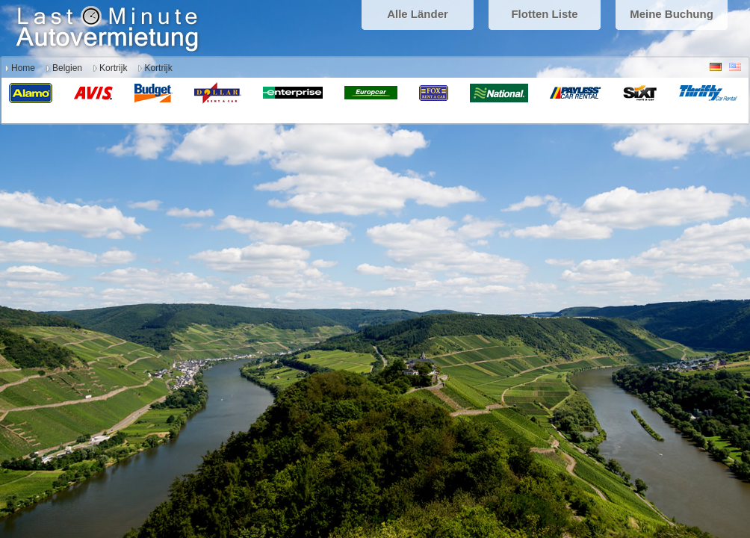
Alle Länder (417, 13)
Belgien (67, 68)
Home (23, 68)
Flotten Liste (544, 13)
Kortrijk (113, 68)
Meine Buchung (671, 13)
